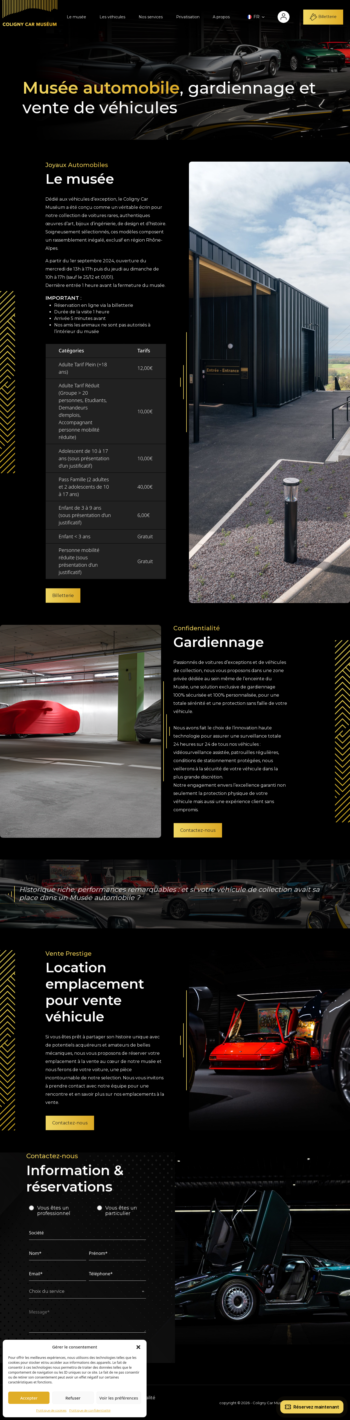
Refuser (72, 1398)
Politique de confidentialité (89, 1410)
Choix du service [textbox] (47, 1291)
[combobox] (87, 1293)
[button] (138, 1347)
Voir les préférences (119, 1398)
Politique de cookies (51, 1410)
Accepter (28, 1398)
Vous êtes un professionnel (53, 1210)
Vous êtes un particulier (121, 1210)
